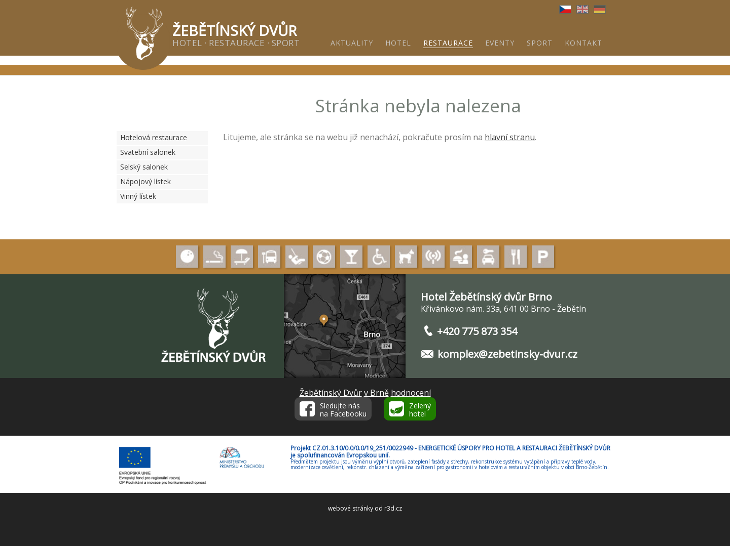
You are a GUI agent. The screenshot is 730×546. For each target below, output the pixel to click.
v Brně (376, 392)
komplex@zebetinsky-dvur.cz (507, 354)
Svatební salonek (147, 152)
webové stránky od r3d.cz (365, 508)
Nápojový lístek (145, 181)
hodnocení (411, 392)
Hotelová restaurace (153, 137)
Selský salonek (144, 167)
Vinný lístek (138, 196)
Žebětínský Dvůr (331, 392)
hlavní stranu (510, 137)
